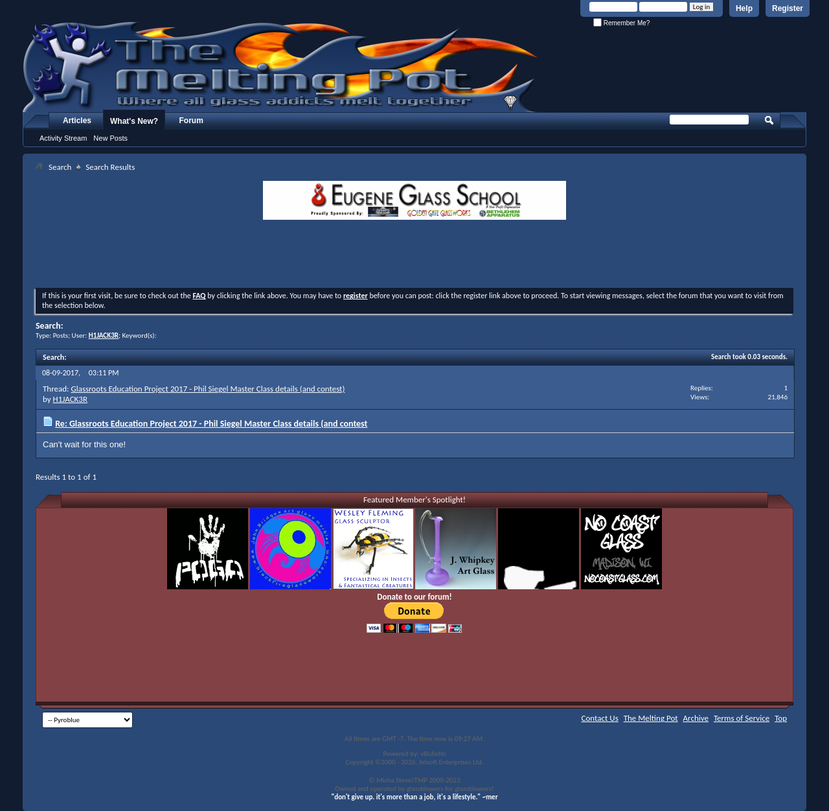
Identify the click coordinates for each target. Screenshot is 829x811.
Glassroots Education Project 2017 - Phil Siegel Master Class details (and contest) (208, 389)
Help (744, 8)
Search (60, 167)
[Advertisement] (414, 255)
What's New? (134, 121)
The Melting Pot (651, 718)
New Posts (110, 138)
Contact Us (600, 718)
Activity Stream (63, 138)
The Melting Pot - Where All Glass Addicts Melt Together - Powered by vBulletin (281, 66)
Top (781, 718)
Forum (191, 120)
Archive (696, 718)
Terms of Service (741, 718)
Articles (77, 120)
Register (787, 8)
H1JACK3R (70, 399)
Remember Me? (621, 23)
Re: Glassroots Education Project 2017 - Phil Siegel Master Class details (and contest (211, 423)
